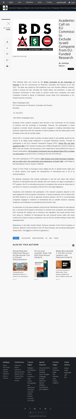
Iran (19, 2)
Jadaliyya (5, 8)
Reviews (41, 378)
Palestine (29, 2)
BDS (50, 238)
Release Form (19, 374)
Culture (49, 8)
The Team (6, 367)
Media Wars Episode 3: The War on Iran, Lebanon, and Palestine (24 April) (64, 254)
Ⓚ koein (44, 416)
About (5, 365)
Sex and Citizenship (40, 8)
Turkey (49, 2)
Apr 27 (15, 279)
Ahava (56, 238)
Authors (5, 370)
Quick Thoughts (44, 374)
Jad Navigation (43, 389)
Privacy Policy (19, 376)
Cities (32, 8)
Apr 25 (36, 279)
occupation (25, 238)
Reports (41, 383)
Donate (5, 372)
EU (46, 238)
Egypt (11, 2)
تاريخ (65, 375)
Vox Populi (30, 400)
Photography (55, 8)
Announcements (44, 368)
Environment (12, 8)
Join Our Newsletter (37, 412)
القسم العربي (61, 2)
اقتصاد (66, 370)
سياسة (66, 368)
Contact (5, 378)
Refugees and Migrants (23, 8)
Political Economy (65, 8)
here (28, 230)
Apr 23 (58, 279)
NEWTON (42, 381)
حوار (65, 377)
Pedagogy (42, 376)
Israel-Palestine (37, 238)
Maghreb (55, 383)
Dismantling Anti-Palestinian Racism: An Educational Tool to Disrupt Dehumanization (21, 255)
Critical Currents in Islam (30, 376)
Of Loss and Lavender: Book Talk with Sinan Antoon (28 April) (43, 254)
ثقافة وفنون (67, 372)
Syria (39, 2)
